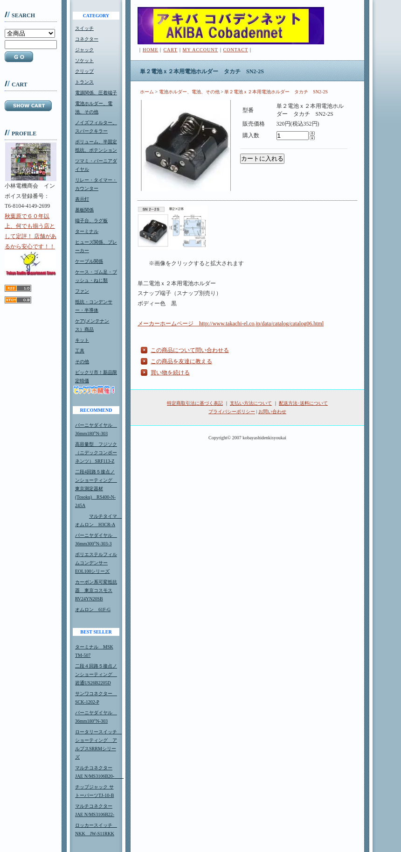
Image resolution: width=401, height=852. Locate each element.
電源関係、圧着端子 (96, 92)
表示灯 (82, 199)
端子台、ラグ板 (91, 220)
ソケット (84, 60)
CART (170, 49)
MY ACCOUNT (200, 49)
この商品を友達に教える (181, 361)
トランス (84, 81)
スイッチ (84, 28)
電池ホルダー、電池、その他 (189, 91)
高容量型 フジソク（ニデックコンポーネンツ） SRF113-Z (96, 453)
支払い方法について (251, 403)
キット (82, 340)
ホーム (147, 91)
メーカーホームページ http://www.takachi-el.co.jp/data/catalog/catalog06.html (231, 323)
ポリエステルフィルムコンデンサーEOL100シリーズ (96, 563)
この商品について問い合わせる (190, 350)
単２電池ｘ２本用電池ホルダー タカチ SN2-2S (276, 91)
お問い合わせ (272, 411)
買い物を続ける (170, 372)
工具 (79, 350)
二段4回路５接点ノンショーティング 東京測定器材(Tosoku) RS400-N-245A (96, 488)
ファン (82, 291)
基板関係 (84, 209)
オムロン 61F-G (93, 609)
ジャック (84, 49)
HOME (150, 49)
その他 (82, 361)
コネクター (86, 39)
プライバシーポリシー (231, 411)
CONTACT (235, 49)
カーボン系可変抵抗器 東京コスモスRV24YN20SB (96, 590)
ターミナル (86, 231)
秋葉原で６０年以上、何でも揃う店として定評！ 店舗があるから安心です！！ (30, 244)
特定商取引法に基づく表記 (195, 403)
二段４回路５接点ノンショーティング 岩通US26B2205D (96, 674)
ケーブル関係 (89, 261)
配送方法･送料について (303, 403)
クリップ (84, 71)
